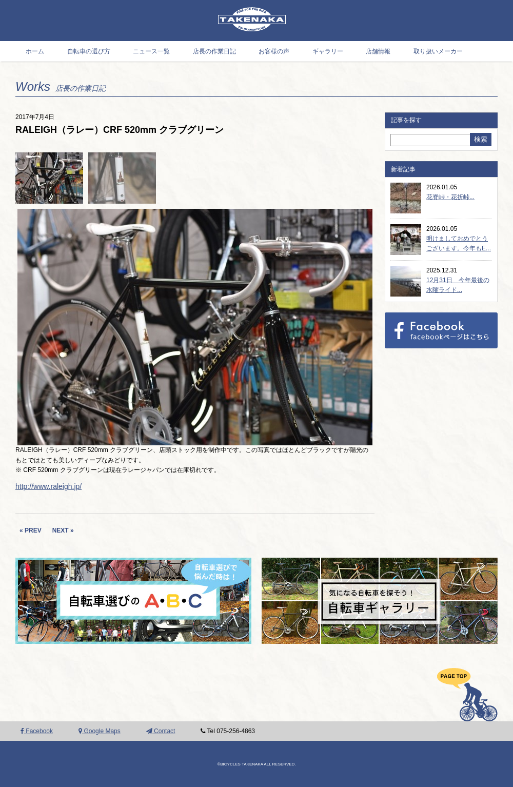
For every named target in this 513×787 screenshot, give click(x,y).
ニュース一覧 (151, 51)
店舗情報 (378, 51)
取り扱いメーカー (438, 51)
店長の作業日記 (214, 51)
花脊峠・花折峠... (450, 197)
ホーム (35, 51)
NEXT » (63, 530)
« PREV (30, 530)
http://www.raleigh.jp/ (48, 486)
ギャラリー (327, 51)
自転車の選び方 (88, 51)
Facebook (37, 731)
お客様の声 (274, 51)
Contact (160, 731)
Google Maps (99, 731)
